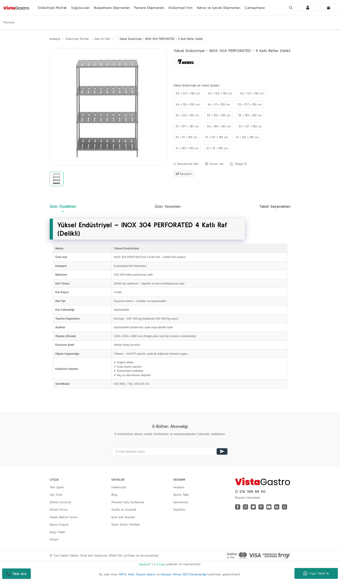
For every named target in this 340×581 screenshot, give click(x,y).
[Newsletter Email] (170, 451)
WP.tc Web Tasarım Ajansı (137, 574)
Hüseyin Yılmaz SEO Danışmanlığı (183, 574)
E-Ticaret (160, 564)
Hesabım (178, 487)
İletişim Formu (59, 509)
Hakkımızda (118, 487)
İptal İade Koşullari (123, 517)
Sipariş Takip (181, 495)
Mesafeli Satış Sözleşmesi (127, 502)
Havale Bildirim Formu (64, 517)
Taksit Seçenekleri (274, 206)
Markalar (9, 22)
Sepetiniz (179, 509)
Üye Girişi (56, 495)
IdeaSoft (145, 564)
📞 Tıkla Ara (16, 574)
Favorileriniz (180, 502)
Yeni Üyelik (57, 487)
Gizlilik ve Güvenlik (123, 509)
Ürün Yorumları (168, 206)
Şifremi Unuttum (60, 502)
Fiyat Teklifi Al (316, 573)
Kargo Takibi (57, 532)
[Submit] (222, 451)
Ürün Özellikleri (63, 206)
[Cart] (328, 7)
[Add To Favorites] (186, 164)
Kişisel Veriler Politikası (125, 524)
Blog (114, 495)
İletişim (54, 539)
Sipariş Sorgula (59, 524)
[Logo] (16, 7)
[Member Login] (307, 7)
